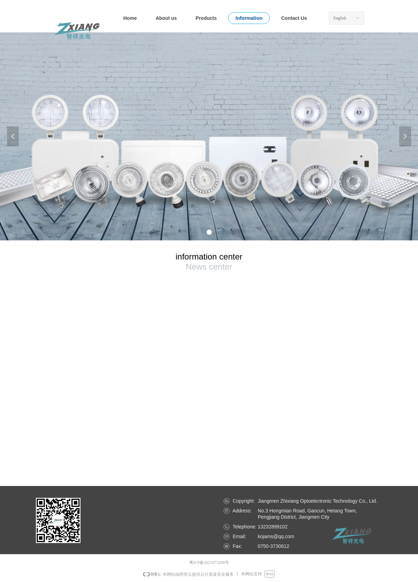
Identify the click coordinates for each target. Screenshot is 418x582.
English (339, 18)
